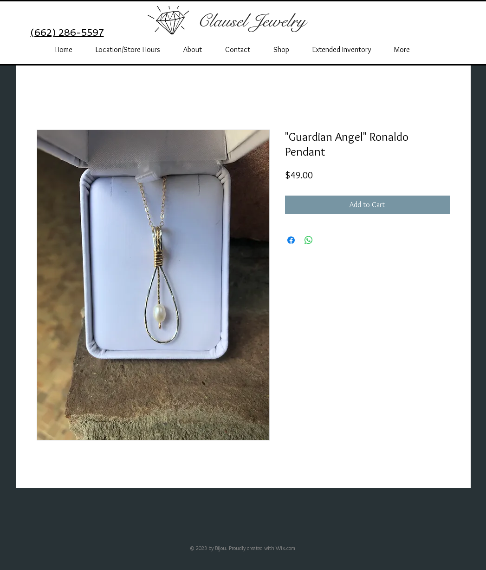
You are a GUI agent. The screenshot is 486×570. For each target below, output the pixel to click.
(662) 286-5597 (67, 32)
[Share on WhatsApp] (308, 240)
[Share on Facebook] (291, 240)
